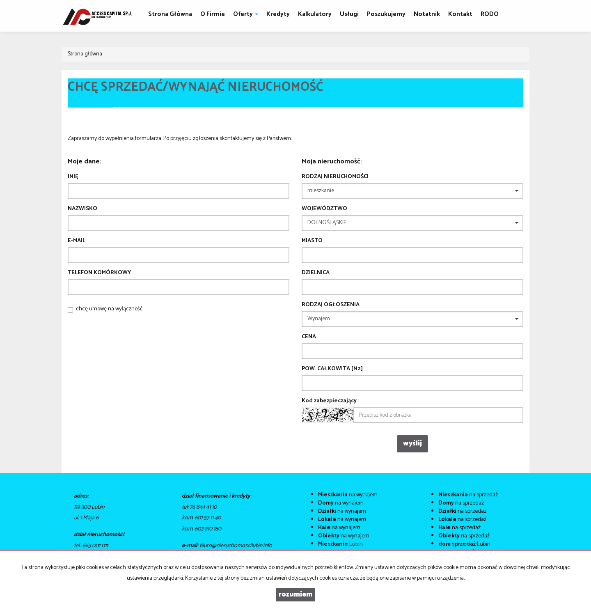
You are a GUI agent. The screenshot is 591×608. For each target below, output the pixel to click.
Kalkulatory (315, 14)
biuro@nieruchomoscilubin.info (235, 546)
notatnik (427, 14)
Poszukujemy (386, 14)
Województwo (324, 209)
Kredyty (278, 14)
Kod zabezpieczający (329, 401)
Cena (309, 337)
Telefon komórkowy (99, 273)
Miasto (312, 241)
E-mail (76, 241)
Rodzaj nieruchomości (335, 177)
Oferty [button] (245, 14)
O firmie (212, 14)
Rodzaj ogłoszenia (331, 305)
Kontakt (460, 14)
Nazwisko (82, 209)
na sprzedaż (468, 495)
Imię (73, 177)
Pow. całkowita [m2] (332, 369)
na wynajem (348, 495)
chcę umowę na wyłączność (109, 309)
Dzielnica (316, 273)
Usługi (349, 14)
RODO (490, 14)
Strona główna (170, 14)
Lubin (340, 544)
